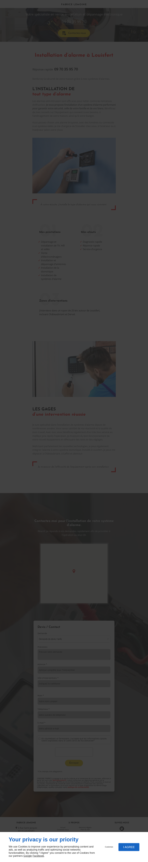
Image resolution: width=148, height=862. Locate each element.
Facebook (38, 855)
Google (27, 855)
